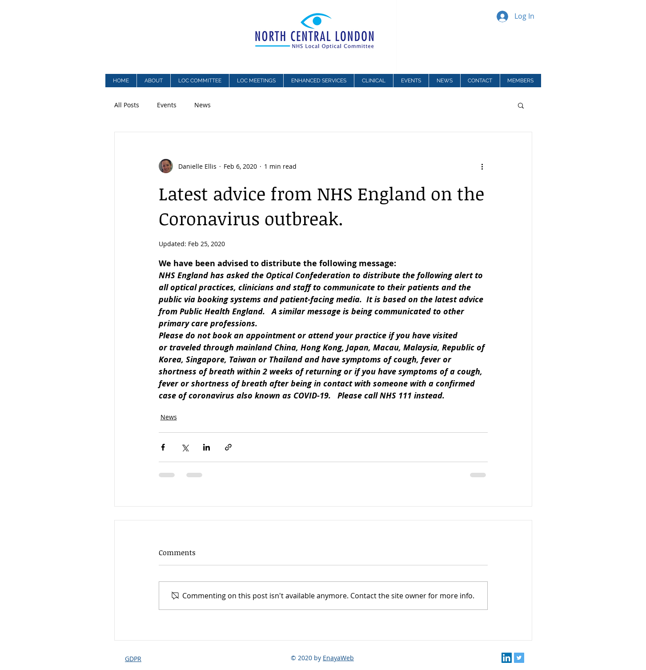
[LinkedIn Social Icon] (507, 658)
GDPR (133, 658)
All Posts (126, 105)
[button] (318, 80)
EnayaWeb (338, 658)
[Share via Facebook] (163, 447)
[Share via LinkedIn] (206, 447)
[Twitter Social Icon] (519, 658)
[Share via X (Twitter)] (185, 447)
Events (167, 105)
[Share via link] (228, 447)
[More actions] (482, 166)
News (202, 105)
